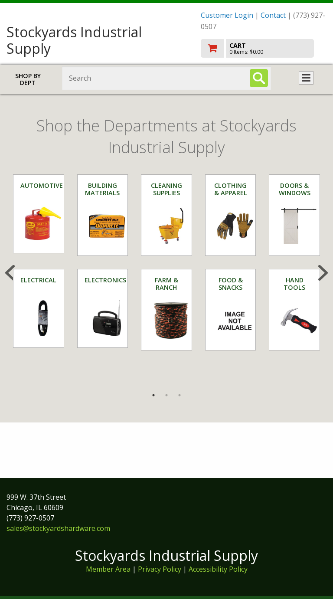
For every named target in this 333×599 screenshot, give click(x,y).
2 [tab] (166, 395)
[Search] (259, 78)
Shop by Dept (28, 79)
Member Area (108, 569)
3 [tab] (179, 395)
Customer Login (227, 15)
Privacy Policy (160, 569)
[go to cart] (263, 48)
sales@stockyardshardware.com (58, 528)
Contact (273, 15)
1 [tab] (153, 395)
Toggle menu (306, 78)
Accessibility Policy (218, 569)
